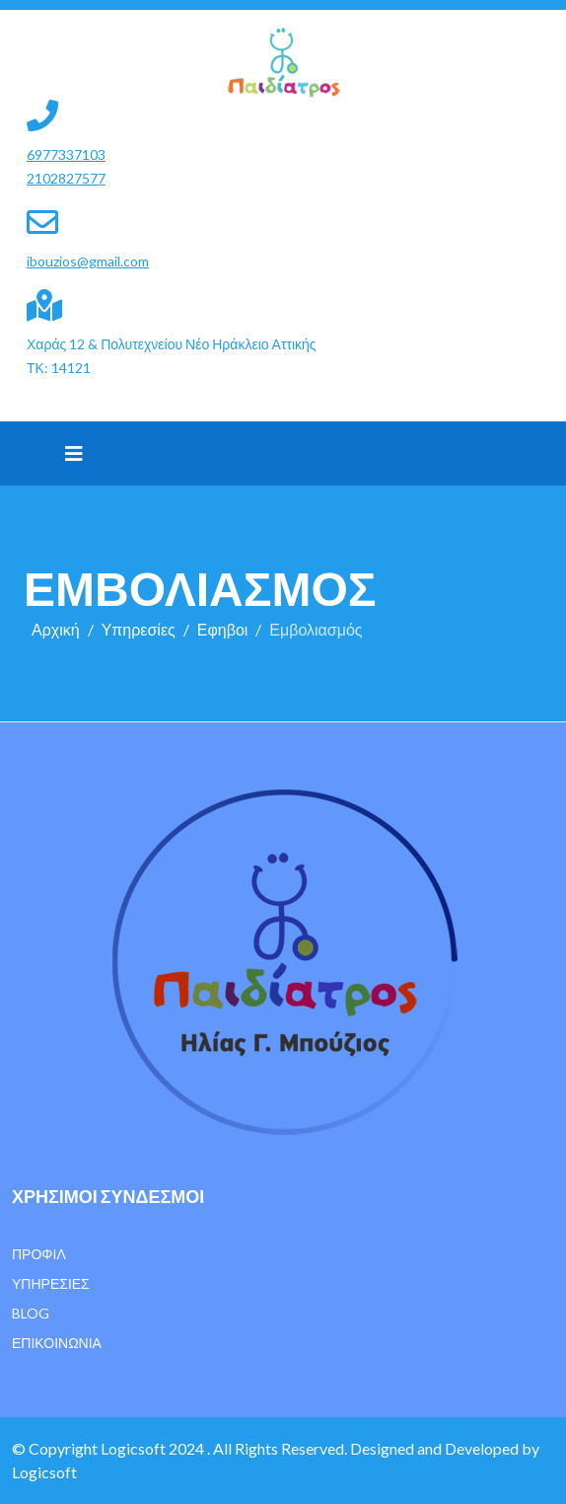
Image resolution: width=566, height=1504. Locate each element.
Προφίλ (39, 1253)
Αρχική (56, 629)
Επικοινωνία (57, 1342)
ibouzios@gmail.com (88, 261)
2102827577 (66, 178)
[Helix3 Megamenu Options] (74, 453)
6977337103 (66, 154)
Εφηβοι (222, 629)
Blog (30, 1313)
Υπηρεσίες (139, 629)
